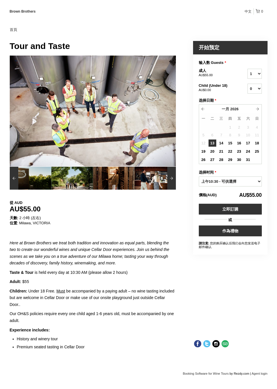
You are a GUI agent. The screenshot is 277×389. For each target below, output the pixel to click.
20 (212, 151)
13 (212, 143)
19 (203, 151)
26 (203, 160)
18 (257, 143)
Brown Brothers (23, 11)
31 (248, 160)
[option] (30, 178)
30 (239, 160)
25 (257, 151)
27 (212, 160)
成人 (216, 73)
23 (239, 151)
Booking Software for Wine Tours (206, 373)
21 (221, 151)
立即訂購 (230, 209)
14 (221, 143)
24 (248, 151)
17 (248, 143)
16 (239, 143)
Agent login (259, 373)
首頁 (13, 29)
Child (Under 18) (216, 88)
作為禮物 (230, 231)
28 (221, 160)
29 (230, 160)
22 (230, 151)
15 (230, 143)
